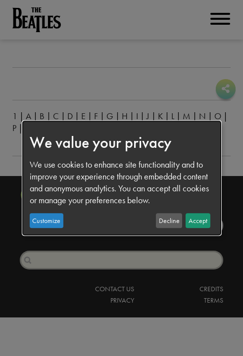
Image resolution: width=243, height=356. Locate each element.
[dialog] (122, 178)
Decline (169, 220)
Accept (198, 220)
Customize (46, 220)
